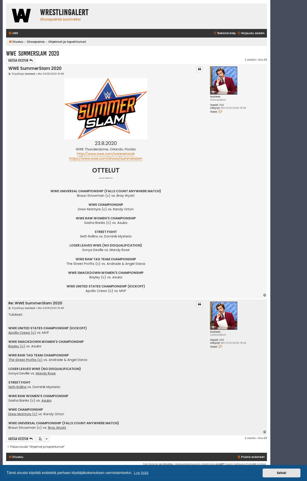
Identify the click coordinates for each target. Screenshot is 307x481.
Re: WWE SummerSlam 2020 (35, 303)
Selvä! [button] (281, 473)
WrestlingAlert (64, 12)
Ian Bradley (166, 464)
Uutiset (215, 96)
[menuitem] (13, 33)
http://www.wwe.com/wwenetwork (106, 154)
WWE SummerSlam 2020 (32, 53)
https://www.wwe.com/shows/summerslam (105, 158)
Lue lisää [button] (141, 473)
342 (221, 105)
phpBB (219, 464)
